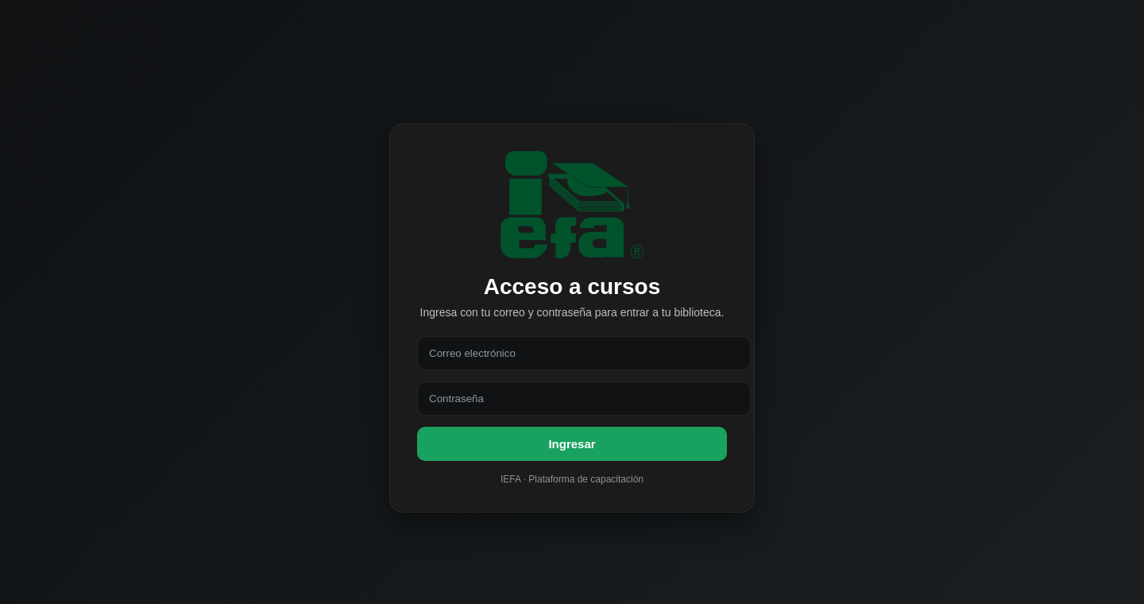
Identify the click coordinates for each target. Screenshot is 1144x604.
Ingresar (571, 444)
